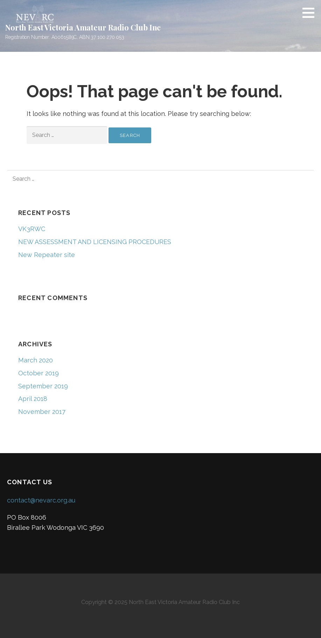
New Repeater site (46, 254)
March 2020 (35, 360)
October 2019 (38, 373)
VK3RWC (31, 229)
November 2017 (41, 411)
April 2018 (32, 398)
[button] (311, 13)
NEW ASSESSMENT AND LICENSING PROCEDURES (94, 241)
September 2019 (43, 386)
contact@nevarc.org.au (41, 500)
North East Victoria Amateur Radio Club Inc (83, 27)
